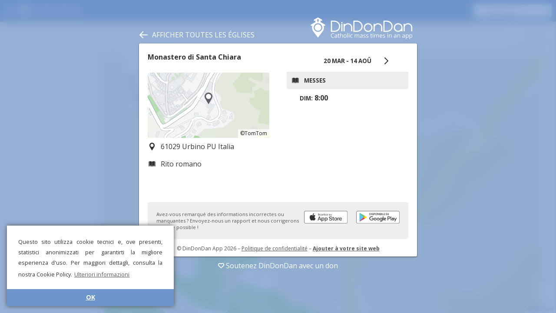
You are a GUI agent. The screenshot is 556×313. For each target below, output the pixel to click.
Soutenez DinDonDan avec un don (278, 265)
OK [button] (90, 297)
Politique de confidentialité (275, 248)
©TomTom (253, 133)
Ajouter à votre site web (346, 248)
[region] (208, 105)
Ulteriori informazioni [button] (101, 274)
